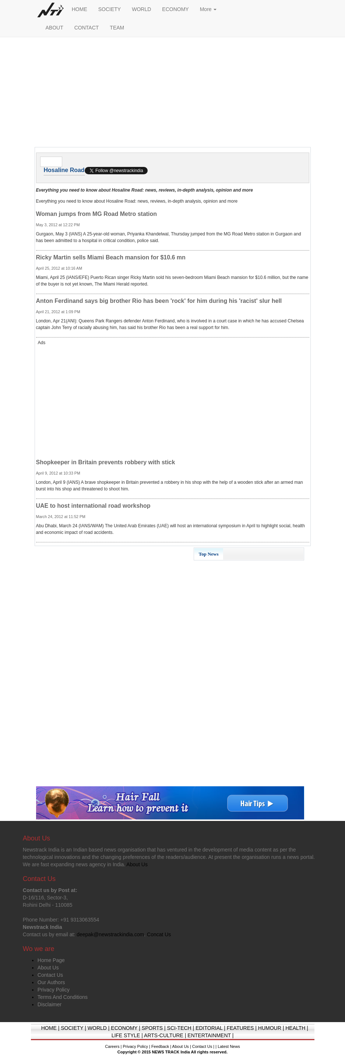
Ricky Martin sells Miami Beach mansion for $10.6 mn (111, 257)
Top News (209, 554)
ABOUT (54, 28)
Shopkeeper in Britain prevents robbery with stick (105, 462)
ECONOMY (175, 9)
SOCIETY (109, 9)
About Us (48, 968)
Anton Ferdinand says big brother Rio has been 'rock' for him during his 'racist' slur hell (159, 301)
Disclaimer (49, 1004)
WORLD (141, 9)
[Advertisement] (172, 94)
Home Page (51, 960)
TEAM (117, 28)
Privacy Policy (54, 990)
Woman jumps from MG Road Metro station (96, 214)
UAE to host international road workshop (93, 506)
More (208, 9)
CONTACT (86, 28)
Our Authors (51, 982)
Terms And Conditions (63, 997)
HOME (79, 9)
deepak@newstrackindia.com (110, 934)
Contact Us (50, 975)
